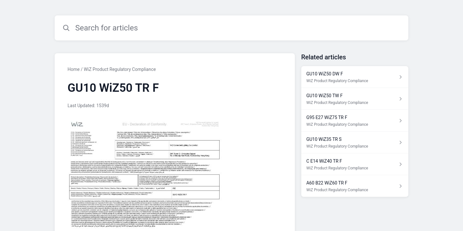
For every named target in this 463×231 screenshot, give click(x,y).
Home (74, 69)
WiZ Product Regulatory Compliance (120, 69)
